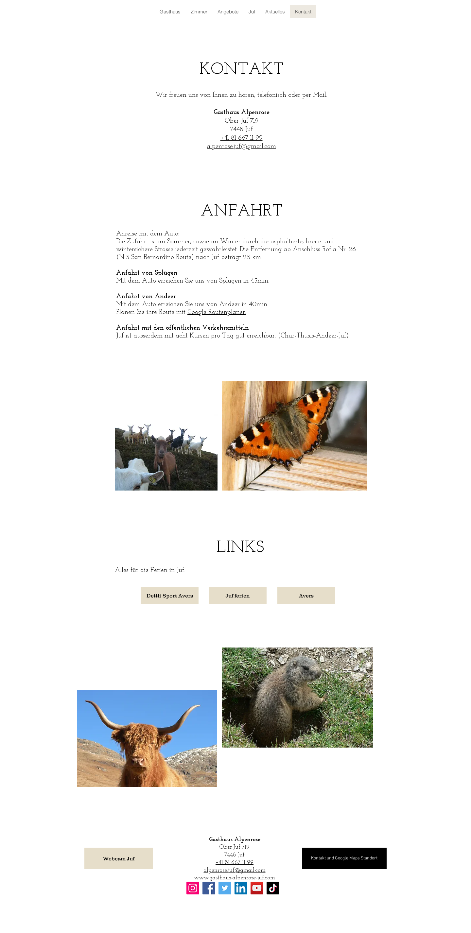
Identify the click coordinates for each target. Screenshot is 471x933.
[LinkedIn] (241, 888)
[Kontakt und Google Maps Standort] (344, 858)
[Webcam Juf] (118, 858)
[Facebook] (208, 888)
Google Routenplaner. (216, 312)
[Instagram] (192, 888)
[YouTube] (257, 888)
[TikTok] (273, 888)
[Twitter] (224, 888)
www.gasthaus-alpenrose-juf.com (234, 878)
